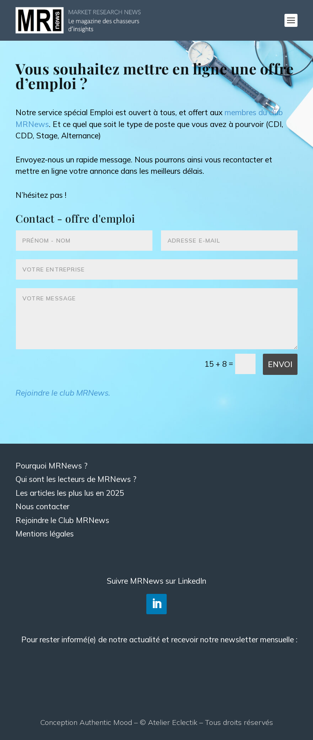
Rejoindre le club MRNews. (62, 393)
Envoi (280, 364)
